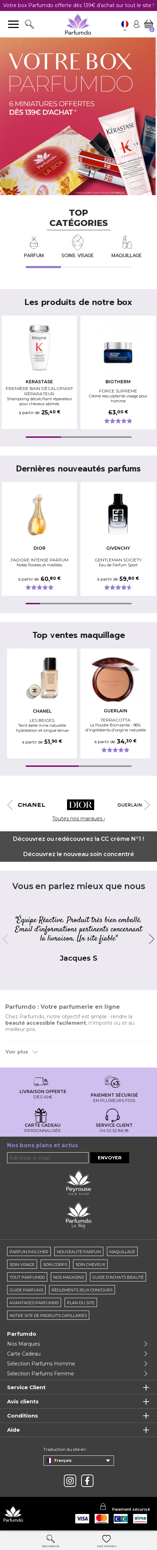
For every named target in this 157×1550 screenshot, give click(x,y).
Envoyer (110, 1157)
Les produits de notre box (78, 302)
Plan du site (81, 1302)
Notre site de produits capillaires (48, 1315)
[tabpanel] (41, 372)
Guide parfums (26, 1290)
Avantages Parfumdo (34, 1302)
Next (144, 805)
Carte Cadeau (24, 1354)
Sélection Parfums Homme (41, 1364)
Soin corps (55, 1264)
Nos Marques (23, 1344)
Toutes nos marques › (78, 818)
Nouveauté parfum (79, 1251)
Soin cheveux (90, 1264)
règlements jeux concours (82, 1290)
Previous (12, 805)
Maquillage (122, 1251)
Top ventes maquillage (78, 635)
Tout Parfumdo (27, 1277)
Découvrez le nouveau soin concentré (78, 854)
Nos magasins (68, 1277)
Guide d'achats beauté (118, 1277)
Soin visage (22, 1264)
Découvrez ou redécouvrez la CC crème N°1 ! (78, 839)
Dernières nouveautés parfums (78, 469)
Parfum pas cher (29, 1251)
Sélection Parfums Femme (40, 1373)
